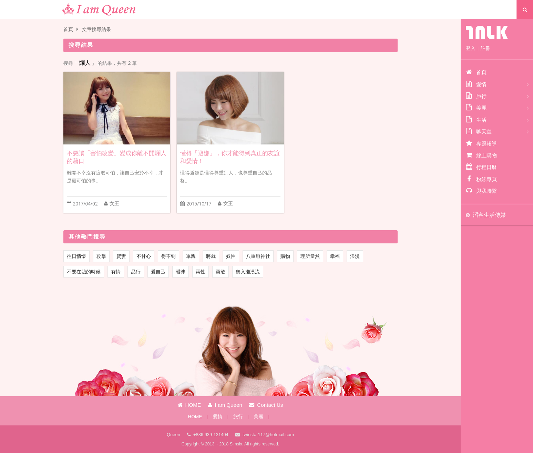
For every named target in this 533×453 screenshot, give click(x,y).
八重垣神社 (258, 256)
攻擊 (101, 256)
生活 (476, 120)
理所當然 (310, 256)
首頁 (68, 29)
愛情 (218, 416)
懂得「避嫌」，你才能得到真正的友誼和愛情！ (230, 157)
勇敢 (220, 271)
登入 (470, 48)
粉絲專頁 (481, 179)
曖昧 (180, 271)
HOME (189, 405)
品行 (136, 271)
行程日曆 (481, 167)
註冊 (485, 48)
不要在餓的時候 (84, 271)
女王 (114, 203)
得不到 (168, 256)
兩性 (200, 271)
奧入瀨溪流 (248, 271)
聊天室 (479, 131)
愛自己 (158, 271)
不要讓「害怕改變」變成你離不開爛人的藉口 (116, 157)
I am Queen (225, 405)
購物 (285, 256)
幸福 (335, 256)
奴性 (231, 256)
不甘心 (143, 256)
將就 (211, 256)
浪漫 (355, 256)
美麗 (258, 416)
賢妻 (121, 256)
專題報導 (481, 143)
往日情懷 (76, 256)
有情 (116, 271)
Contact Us (266, 405)
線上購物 (481, 155)
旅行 (238, 416)
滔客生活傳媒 (489, 215)
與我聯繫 (481, 191)
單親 (191, 256)
